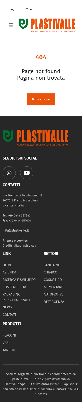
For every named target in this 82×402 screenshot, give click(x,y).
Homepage (41, 99)
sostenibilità (14, 287)
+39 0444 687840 (19, 215)
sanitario (52, 265)
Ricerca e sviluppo (19, 280)
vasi (6, 343)
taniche (9, 350)
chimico (51, 272)
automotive (54, 294)
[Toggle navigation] (11, 25)
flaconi (9, 335)
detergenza (54, 302)
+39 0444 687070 (20, 220)
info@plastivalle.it (16, 230)
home (7, 265)
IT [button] (29, 9)
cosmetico (53, 280)
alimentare (53, 287)
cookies (22, 240)
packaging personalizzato (16, 297)
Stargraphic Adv (25, 245)
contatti (10, 314)
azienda (9, 272)
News (7, 307)
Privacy (8, 240)
